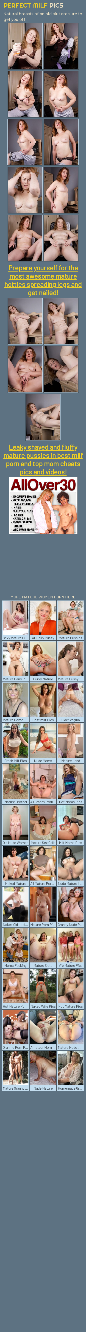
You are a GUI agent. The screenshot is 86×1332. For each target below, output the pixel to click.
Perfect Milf (33, 5)
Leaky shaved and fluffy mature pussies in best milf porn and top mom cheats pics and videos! (43, 459)
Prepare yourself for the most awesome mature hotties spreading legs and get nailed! (43, 280)
